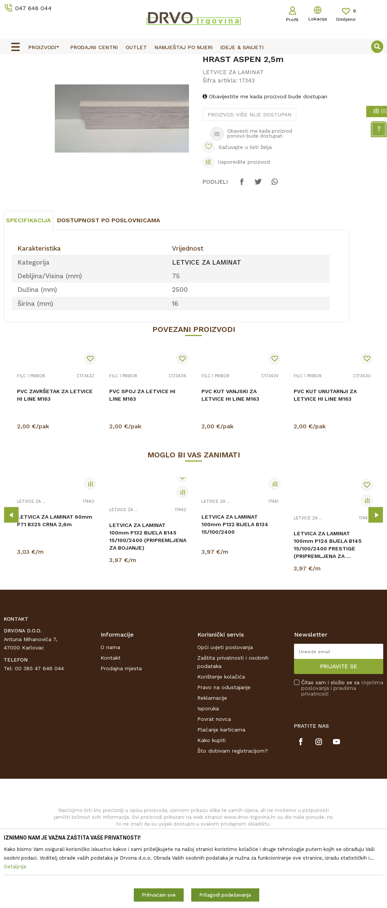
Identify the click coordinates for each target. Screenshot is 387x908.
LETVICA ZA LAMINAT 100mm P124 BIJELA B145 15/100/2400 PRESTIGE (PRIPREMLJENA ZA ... (328, 611)
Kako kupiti (211, 807)
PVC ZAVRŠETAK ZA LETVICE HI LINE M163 (55, 461)
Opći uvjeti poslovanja (225, 714)
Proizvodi (15, 78)
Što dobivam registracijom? (232, 817)
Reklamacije (212, 764)
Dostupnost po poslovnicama (108, 286)
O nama (110, 714)
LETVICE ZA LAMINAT (110, 78)
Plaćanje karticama (221, 796)
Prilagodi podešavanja (225, 895)
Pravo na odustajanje (224, 754)
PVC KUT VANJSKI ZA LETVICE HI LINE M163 (230, 461)
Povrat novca (214, 785)
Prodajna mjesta (121, 735)
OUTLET (192, 61)
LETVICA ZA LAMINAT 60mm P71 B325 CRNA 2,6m (54, 587)
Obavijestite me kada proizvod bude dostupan (264, 155)
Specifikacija (28, 286)
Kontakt (111, 724)
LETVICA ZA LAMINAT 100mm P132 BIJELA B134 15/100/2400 (234, 590)
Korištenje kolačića (221, 743)
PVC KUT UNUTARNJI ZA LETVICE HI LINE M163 (325, 461)
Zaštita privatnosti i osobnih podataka (233, 728)
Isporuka (208, 775)
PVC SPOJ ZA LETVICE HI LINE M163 (142, 461)
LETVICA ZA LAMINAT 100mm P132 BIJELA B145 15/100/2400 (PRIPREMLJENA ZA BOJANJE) (147, 603)
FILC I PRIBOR (31, 442)
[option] (193, 61)
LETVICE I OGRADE (55, 78)
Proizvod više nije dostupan (249, 173)
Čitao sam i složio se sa (342, 754)
